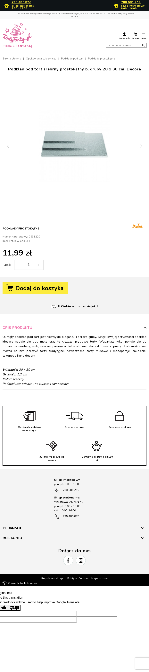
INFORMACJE (12, 528)
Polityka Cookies (78, 578)
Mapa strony (99, 578)
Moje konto (12, 538)
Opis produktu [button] (74, 327)
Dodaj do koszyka (35, 288)
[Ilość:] (28, 265)
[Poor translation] (14, 608)
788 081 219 (131, 3)
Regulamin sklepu (53, 578)
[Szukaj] (126, 45)
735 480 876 (21, 3)
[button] (124, 36)
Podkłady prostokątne (21, 228)
